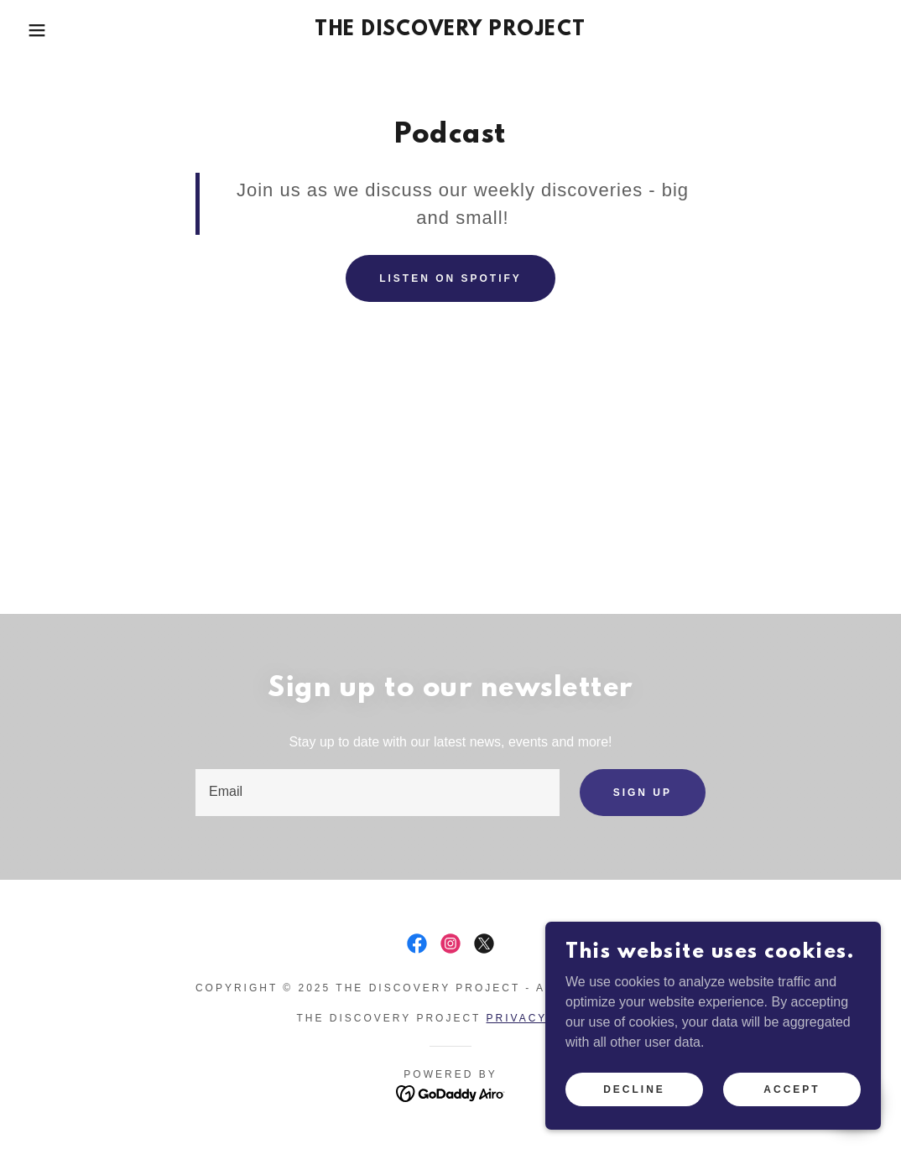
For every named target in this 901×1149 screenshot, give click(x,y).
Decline (634, 1088)
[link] (450, 30)
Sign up (642, 792)
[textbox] (377, 792)
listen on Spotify (450, 278)
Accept (791, 1088)
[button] (45, 30)
